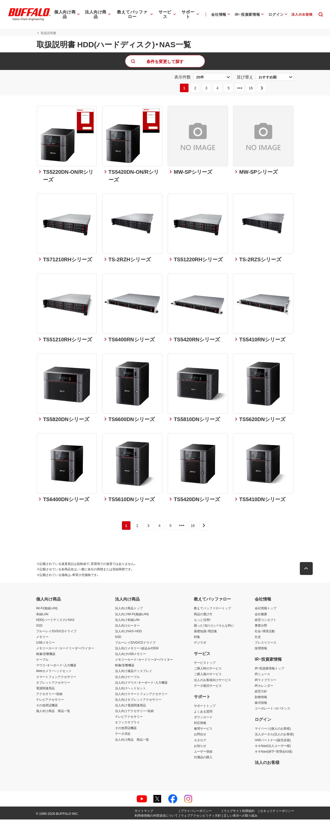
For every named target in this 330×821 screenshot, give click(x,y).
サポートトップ (205, 707)
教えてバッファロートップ (212, 609)
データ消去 (122, 735)
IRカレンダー (264, 686)
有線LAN (42, 615)
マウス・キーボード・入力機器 (56, 666)
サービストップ (205, 664)
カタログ (200, 741)
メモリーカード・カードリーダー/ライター (65, 649)
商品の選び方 (203, 615)
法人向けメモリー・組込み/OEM (137, 649)
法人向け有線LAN (127, 621)
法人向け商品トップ (129, 609)
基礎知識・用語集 (205, 632)
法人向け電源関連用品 (130, 706)
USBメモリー (45, 644)
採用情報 (261, 649)
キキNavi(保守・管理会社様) (273, 752)
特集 (197, 638)
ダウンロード (203, 718)
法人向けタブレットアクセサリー (138, 701)
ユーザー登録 (203, 752)
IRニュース (262, 675)
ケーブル (42, 661)
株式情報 (261, 704)
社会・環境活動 (265, 632)
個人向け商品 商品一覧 (53, 712)
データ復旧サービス (208, 686)
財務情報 (261, 698)
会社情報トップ (265, 609)
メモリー (42, 638)
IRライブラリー (265, 681)
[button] (306, 570)
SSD (39, 626)
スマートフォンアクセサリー (56, 678)
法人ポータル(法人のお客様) (274, 735)
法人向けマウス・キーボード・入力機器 (141, 683)
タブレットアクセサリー (53, 683)
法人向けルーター (127, 626)
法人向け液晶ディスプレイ (133, 672)
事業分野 (261, 626)
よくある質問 (203, 713)
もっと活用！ (202, 621)
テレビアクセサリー (50, 701)
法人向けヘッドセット (130, 689)
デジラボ (200, 644)
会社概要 (261, 615)
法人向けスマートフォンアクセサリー (141, 695)
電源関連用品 (45, 689)
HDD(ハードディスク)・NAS (55, 621)
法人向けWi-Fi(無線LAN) (132, 615)
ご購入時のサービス (208, 669)
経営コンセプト (265, 621)
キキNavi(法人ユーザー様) (273, 747)
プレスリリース (265, 644)
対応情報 (200, 724)
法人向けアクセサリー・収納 (134, 712)
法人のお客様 (267, 764)
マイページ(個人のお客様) (273, 730)
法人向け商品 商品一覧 (132, 740)
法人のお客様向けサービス (212, 681)
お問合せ (200, 735)
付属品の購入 (203, 758)
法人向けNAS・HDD (128, 632)
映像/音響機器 (45, 655)
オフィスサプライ (127, 723)
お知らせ (200, 747)
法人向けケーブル (127, 678)
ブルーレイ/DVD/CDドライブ (56, 632)
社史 (258, 638)
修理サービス (203, 730)
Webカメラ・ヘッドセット (54, 672)
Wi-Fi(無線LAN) (46, 609)
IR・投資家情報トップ (269, 669)
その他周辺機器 (47, 706)
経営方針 (261, 692)
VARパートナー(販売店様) (273, 741)
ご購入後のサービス (208, 675)
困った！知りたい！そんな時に (214, 626)
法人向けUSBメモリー (130, 655)
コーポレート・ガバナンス (272, 709)
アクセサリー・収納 (49, 695)
